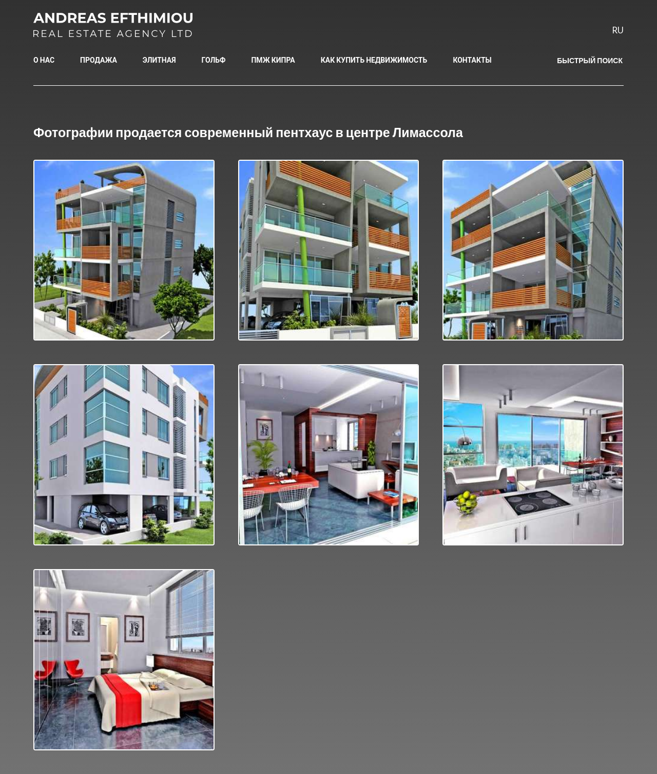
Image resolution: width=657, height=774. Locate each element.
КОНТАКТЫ (472, 59)
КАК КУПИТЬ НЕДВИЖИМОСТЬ (374, 59)
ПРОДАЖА (98, 59)
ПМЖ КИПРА (273, 59)
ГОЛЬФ (214, 59)
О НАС (43, 59)
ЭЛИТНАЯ (159, 59)
